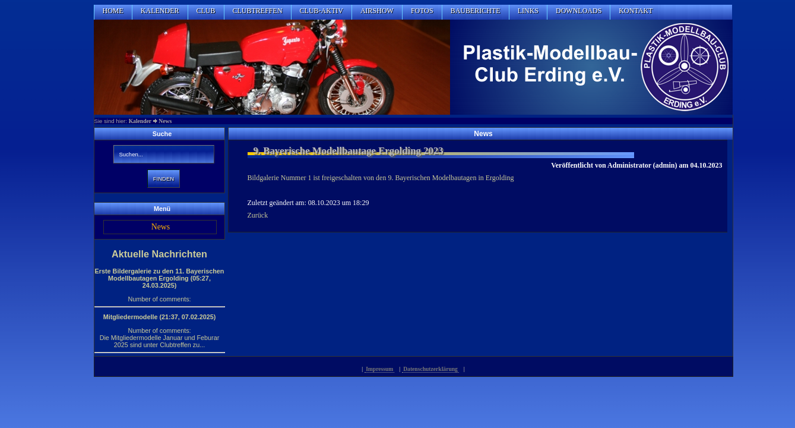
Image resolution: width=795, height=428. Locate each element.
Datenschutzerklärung (430, 369)
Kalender (140, 121)
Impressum (379, 369)
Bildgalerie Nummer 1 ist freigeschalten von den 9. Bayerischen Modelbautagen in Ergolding (381, 178)
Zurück (258, 215)
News (165, 121)
